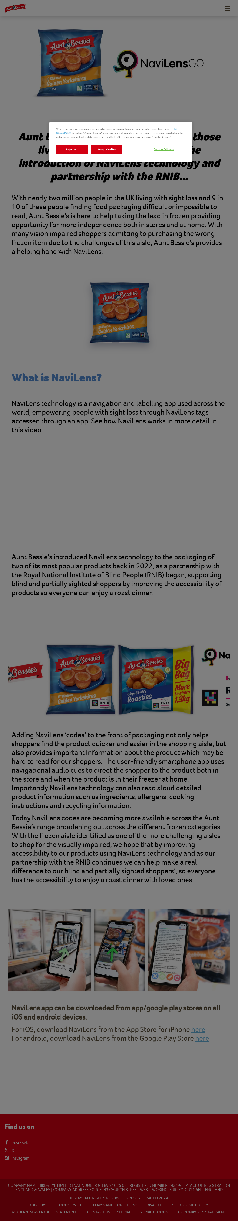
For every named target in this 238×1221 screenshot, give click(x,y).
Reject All (72, 149)
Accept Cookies (106, 149)
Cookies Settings (164, 149)
